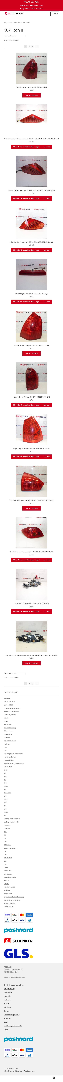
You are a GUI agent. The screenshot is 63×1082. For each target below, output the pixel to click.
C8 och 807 (7, 871)
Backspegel (8, 724)
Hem (5, 22)
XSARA (6, 884)
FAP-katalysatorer (9, 715)
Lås (5, 750)
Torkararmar (8, 893)
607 (5, 815)
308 (5, 796)
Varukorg (48, 1077)
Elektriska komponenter (11, 711)
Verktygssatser (9, 906)
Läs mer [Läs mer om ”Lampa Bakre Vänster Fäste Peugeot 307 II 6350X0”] (47, 611)
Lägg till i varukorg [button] (31, 95)
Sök (31, 1078)
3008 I (6, 786)
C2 (5, 835)
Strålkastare (17, 22)
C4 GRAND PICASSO (11, 848)
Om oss (6, 1011)
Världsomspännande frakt (13, 1026)
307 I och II (7, 793)
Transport (7, 1018)
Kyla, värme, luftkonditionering (14, 897)
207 (5, 783)
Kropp (10, 22)
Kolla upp (7, 1000)
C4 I (5, 851)
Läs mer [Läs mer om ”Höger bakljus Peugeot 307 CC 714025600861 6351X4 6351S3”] (47, 250)
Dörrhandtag (8, 734)
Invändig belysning (10, 877)
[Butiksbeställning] (15, 36)
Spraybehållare (9, 760)
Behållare (7, 698)
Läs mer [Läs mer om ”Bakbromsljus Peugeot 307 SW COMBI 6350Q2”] (47, 302)
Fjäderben (7, 744)
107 (5, 773)
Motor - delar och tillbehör (12, 900)
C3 (5, 838)
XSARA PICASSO (9, 887)
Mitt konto (7, 1007)
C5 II (5, 864)
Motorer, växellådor (10, 903)
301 (5, 789)
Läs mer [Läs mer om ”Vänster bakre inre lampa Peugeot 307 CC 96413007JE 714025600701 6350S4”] (47, 147)
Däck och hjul (8, 705)
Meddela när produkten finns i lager (26, 147)
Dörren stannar (9, 731)
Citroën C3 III (8, 874)
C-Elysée (7, 828)
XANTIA (6, 880)
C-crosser (7, 825)
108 (5, 776)
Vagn (6, 1022)
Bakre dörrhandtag (10, 728)
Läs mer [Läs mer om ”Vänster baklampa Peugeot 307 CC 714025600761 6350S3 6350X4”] (47, 198)
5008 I (6, 812)
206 (5, 780)
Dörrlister (7, 737)
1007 (5, 770)
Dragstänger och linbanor (12, 708)
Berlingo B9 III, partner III (12, 819)
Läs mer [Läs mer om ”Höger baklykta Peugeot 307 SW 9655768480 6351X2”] (47, 456)
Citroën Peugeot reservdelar (13, 985)
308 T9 (6, 799)
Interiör (6, 718)
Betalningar (8, 992)
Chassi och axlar (9, 702)
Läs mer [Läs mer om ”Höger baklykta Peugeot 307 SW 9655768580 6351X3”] (47, 405)
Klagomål (7, 996)
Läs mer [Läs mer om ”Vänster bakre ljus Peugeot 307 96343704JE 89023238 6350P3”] (47, 560)
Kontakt (6, 1003)
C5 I (5, 861)
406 (5, 806)
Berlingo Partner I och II (11, 822)
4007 (5, 802)
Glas (5, 747)
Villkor (6, 1029)
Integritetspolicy (9, 989)
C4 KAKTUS (8, 858)
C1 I (5, 832)
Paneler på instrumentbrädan (13, 754)
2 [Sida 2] (29, 46)
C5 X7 (6, 867)
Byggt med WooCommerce (25, 1071)
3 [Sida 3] (32, 46)
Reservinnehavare (10, 757)
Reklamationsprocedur (11, 1015)
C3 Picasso (7, 845)
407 (5, 809)
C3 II (5, 841)
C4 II (5, 854)
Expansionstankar (10, 741)
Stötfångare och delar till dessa (14, 763)
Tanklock (7, 890)
